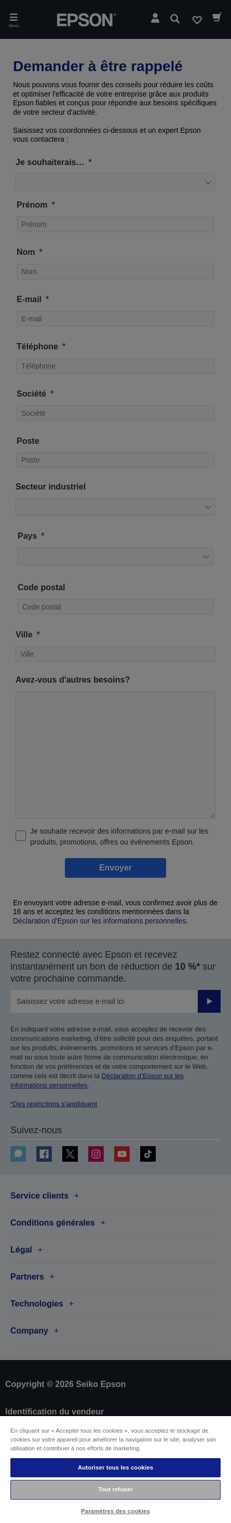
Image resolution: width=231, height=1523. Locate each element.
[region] (115, 1469)
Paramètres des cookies (115, 1511)
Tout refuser (115, 1489)
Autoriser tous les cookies (115, 1467)
